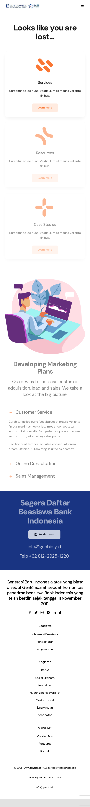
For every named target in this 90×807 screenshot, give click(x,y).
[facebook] (29, 612)
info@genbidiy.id (42, 547)
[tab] (45, 410)
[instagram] (42, 612)
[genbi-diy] (22, 4)
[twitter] (36, 612)
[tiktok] (60, 612)
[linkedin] (54, 612)
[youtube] (48, 612)
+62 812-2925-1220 (47, 556)
